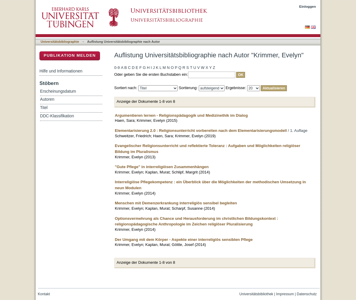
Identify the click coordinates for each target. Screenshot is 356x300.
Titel (43, 107)
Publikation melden (70, 55)
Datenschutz (307, 294)
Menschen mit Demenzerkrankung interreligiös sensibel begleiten (176, 203)
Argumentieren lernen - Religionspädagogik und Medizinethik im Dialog (181, 115)
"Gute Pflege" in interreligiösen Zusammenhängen (162, 167)
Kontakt (44, 294)
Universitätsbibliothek (256, 294)
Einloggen (307, 6)
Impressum (285, 294)
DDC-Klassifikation (57, 116)
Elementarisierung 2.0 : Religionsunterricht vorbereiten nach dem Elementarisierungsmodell (201, 130)
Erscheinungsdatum (58, 91)
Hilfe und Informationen (60, 71)
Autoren (47, 99)
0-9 (117, 67)
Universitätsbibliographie (60, 41)
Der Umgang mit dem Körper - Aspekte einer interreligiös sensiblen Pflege (184, 239)
